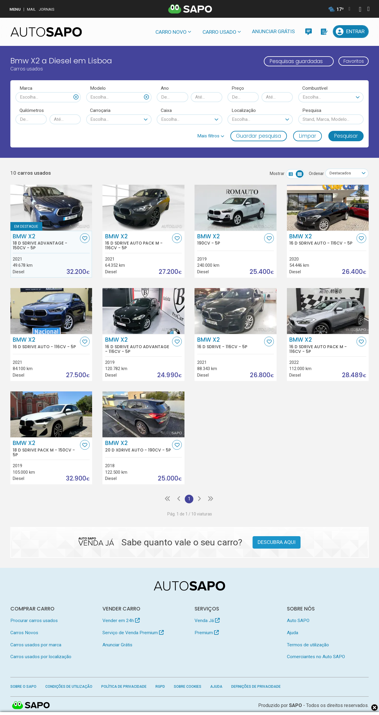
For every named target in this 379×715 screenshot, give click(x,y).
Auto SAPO (298, 621)
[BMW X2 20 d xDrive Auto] (143, 415)
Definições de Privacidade (256, 687)
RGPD (160, 687)
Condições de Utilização (68, 687)
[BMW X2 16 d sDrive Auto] (328, 208)
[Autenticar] (360, 10)
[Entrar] (351, 31)
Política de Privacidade (124, 687)
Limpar (307, 135)
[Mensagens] (308, 31)
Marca (26, 88)
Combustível (314, 88)
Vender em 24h (121, 621)
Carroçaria (100, 110)
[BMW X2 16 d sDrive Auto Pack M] (143, 208)
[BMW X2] (236, 208)
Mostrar (275, 173)
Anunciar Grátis (273, 31)
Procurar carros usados (34, 621)
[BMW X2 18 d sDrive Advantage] (51, 208)
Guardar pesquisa (258, 135)
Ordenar (314, 173)
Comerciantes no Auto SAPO (316, 657)
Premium (207, 633)
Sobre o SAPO (23, 687)
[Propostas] (323, 31)
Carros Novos (24, 633)
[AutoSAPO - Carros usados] (46, 32)
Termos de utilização (308, 645)
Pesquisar (346, 135)
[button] (210, 136)
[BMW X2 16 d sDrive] (236, 311)
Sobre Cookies (187, 687)
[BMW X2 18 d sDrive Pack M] (51, 415)
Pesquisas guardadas (292, 61)
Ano (165, 88)
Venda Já (207, 621)
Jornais (46, 9)
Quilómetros (32, 110)
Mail (31, 9)
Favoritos (351, 61)
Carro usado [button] (219, 32)
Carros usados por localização (40, 657)
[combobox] (48, 97)
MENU (15, 9)
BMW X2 (45, 242)
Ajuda (292, 633)
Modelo (98, 88)
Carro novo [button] (171, 32)
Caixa (166, 110)
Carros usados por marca (35, 645)
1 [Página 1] (188, 499)
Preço (238, 88)
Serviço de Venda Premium (133, 633)
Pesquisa (311, 110)
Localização (244, 110)
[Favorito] (85, 238)
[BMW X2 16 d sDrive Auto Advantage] (143, 311)
